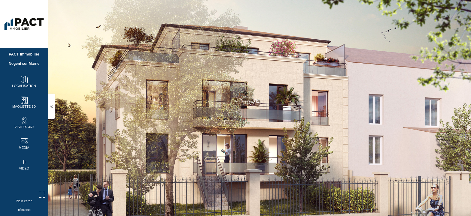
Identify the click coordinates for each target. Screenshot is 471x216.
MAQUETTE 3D (24, 102)
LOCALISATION (24, 81)
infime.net (23, 210)
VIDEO (24, 164)
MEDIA (24, 143)
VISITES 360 (24, 122)
